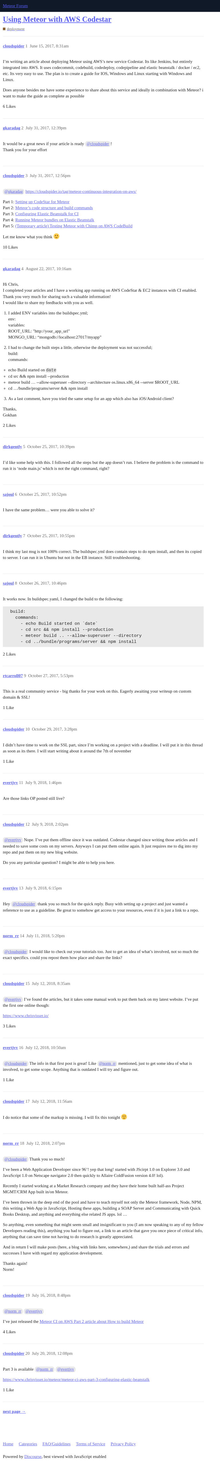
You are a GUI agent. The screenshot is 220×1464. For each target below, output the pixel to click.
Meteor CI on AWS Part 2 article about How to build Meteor (92, 1321)
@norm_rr (107, 1063)
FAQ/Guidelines (56, 1444)
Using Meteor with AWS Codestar (57, 19)
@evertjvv (13, 840)
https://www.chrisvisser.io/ (26, 1015)
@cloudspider (98, 144)
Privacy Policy (123, 1444)
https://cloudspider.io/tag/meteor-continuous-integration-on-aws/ (81, 191)
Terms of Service (90, 1444)
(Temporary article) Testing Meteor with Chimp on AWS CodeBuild (73, 226)
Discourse (33, 1456)
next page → (14, 1411)
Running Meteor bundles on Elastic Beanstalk (54, 220)
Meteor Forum (15, 5)
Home (8, 1444)
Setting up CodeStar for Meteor (42, 201)
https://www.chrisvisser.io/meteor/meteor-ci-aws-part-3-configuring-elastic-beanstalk (76, 1379)
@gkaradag (14, 191)
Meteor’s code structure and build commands (54, 207)
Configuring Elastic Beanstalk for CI (46, 214)
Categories (28, 1444)
